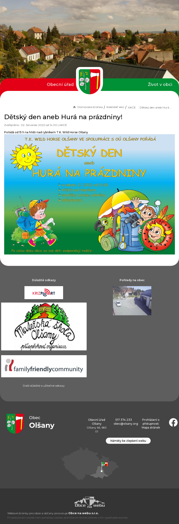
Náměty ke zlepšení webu (128, 440)
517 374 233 (123, 419)
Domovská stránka (87, 107)
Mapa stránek (151, 427)
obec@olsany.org (126, 423)
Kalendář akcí (115, 107)
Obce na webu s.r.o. (83, 513)
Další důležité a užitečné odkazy (44, 385)
